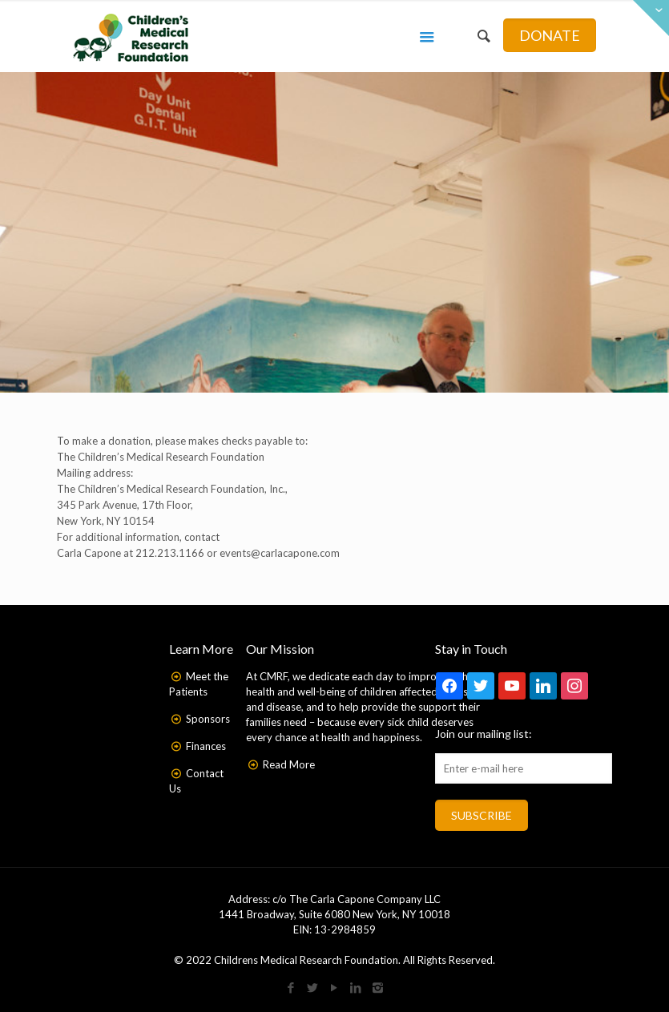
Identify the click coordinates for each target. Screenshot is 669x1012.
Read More (289, 764)
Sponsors (208, 718)
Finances (206, 746)
